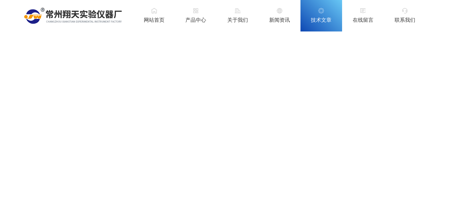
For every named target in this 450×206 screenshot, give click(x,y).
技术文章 (321, 20)
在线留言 (363, 20)
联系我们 (405, 20)
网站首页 (154, 20)
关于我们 (237, 20)
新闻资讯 (279, 20)
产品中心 (195, 20)
